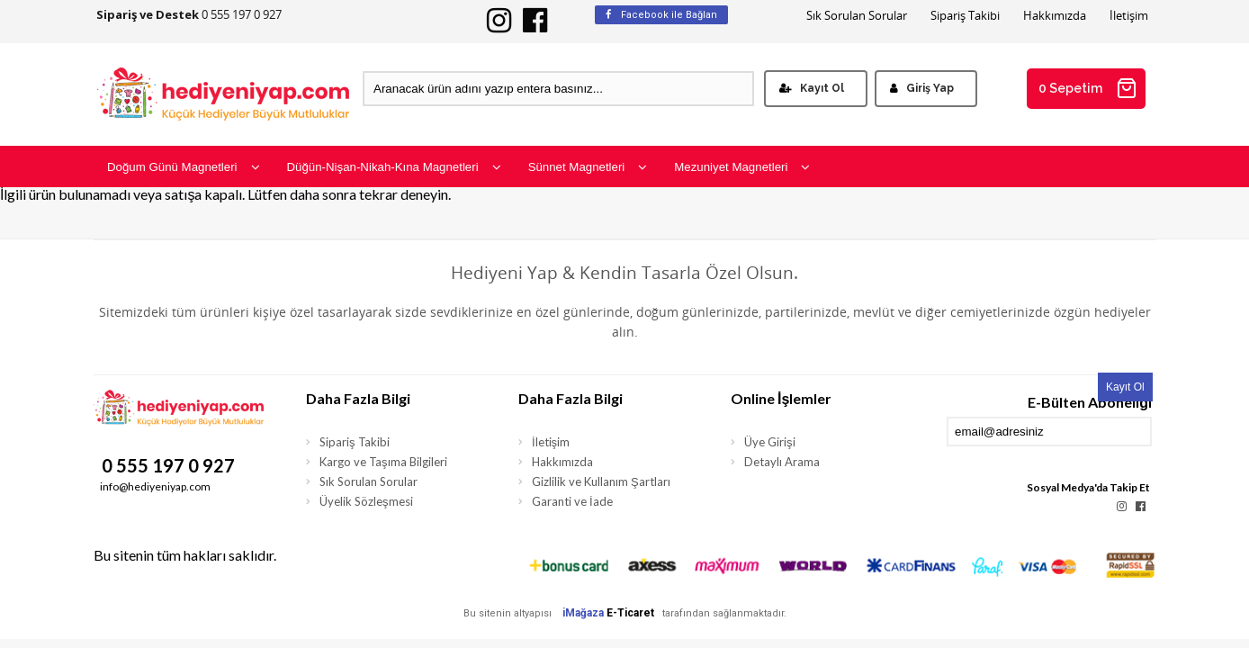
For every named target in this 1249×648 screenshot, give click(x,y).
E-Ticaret (630, 613)
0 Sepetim (1087, 88)
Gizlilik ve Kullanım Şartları (601, 481)
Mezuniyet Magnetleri (742, 167)
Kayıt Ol (811, 88)
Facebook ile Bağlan (661, 15)
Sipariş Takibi (965, 16)
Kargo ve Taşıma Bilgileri (383, 461)
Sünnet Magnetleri (588, 167)
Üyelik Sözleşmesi (366, 501)
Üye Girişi (769, 442)
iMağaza (583, 613)
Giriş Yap (922, 88)
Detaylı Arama (782, 461)
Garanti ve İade (572, 501)
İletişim (1129, 16)
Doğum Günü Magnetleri (183, 167)
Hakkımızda (1054, 16)
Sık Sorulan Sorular (856, 16)
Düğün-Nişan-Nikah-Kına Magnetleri (394, 167)
